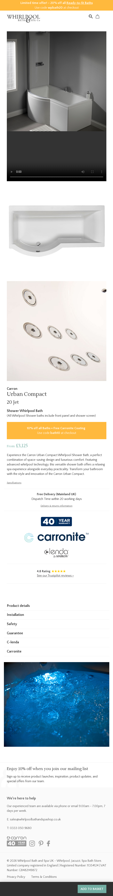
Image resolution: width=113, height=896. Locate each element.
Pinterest (41, 843)
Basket (98, 16)
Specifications (14, 482)
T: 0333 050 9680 (19, 828)
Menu (104, 16)
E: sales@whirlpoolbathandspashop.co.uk (34, 819)
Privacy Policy (16, 877)
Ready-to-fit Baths (80, 3)
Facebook (50, 843)
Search (91, 16)
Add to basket (92, 889)
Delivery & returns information (56, 506)
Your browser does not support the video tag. (56, 156)
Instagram (32, 843)
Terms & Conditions (44, 877)
